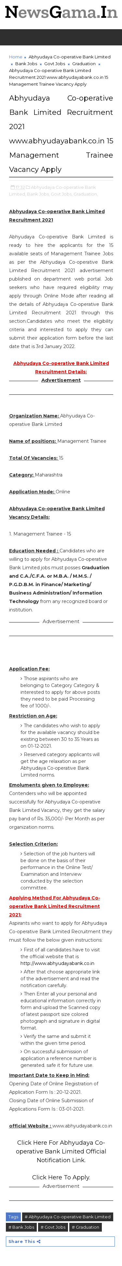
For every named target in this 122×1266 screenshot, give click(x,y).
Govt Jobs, (62, 194)
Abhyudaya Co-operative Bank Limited (70, 56)
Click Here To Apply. (61, 1177)
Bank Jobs (26, 63)
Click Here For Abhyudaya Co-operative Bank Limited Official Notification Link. (61, 1151)
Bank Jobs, (38, 194)
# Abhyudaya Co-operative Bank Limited (68, 1216)
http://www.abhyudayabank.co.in (57, 963)
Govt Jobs (54, 63)
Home (15, 56)
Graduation (84, 63)
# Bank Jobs (21, 1227)
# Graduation (85, 1227)
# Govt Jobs (53, 1227)
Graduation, (86, 194)
